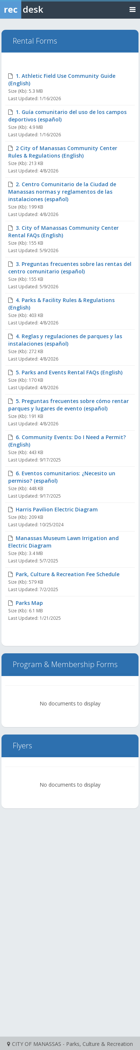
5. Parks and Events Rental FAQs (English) (69, 372)
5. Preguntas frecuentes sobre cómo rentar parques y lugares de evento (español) (68, 404)
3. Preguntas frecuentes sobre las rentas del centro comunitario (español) (69, 267)
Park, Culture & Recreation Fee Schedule (67, 574)
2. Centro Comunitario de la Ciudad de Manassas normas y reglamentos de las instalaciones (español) (62, 192)
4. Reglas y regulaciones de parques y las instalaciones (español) (65, 340)
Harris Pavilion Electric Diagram (57, 509)
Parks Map (29, 602)
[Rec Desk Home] (41, 9)
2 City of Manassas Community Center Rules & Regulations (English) (62, 152)
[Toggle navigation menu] (133, 9)
